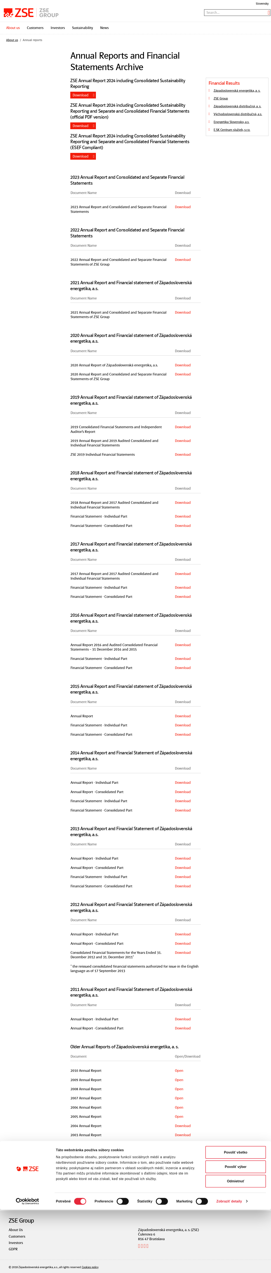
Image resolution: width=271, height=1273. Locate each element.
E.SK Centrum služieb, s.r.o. (232, 130)
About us (13, 28)
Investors (58, 28)
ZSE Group (221, 98)
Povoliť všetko (235, 1215)
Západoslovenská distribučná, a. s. (237, 106)
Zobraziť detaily (229, 1264)
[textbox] (237, 12)
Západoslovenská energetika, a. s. (237, 91)
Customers (35, 28)
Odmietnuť (235, 1244)
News (104, 28)
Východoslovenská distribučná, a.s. (238, 114)
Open (179, 1070)
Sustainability (82, 28)
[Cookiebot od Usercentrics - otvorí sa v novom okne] (27, 1264)
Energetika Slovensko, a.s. (231, 122)
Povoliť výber (236, 1230)
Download (80, 95)
